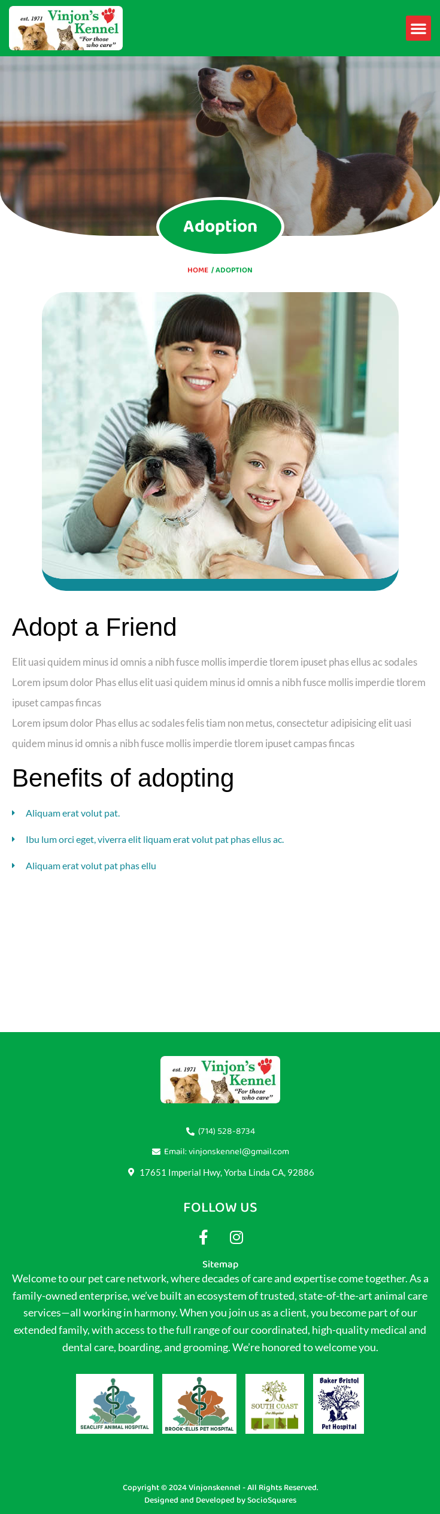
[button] (418, 28)
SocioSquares (271, 1500)
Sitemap (220, 1264)
